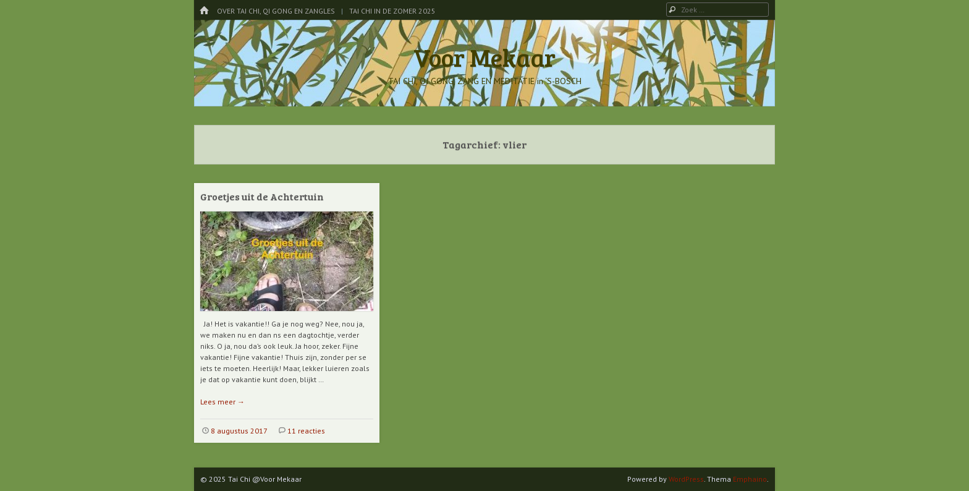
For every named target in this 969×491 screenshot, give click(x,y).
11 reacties (306, 430)
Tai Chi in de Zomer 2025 (392, 10)
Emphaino (750, 479)
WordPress (686, 479)
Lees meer (222, 401)
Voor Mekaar (484, 57)
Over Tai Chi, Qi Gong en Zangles (276, 10)
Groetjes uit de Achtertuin (262, 196)
